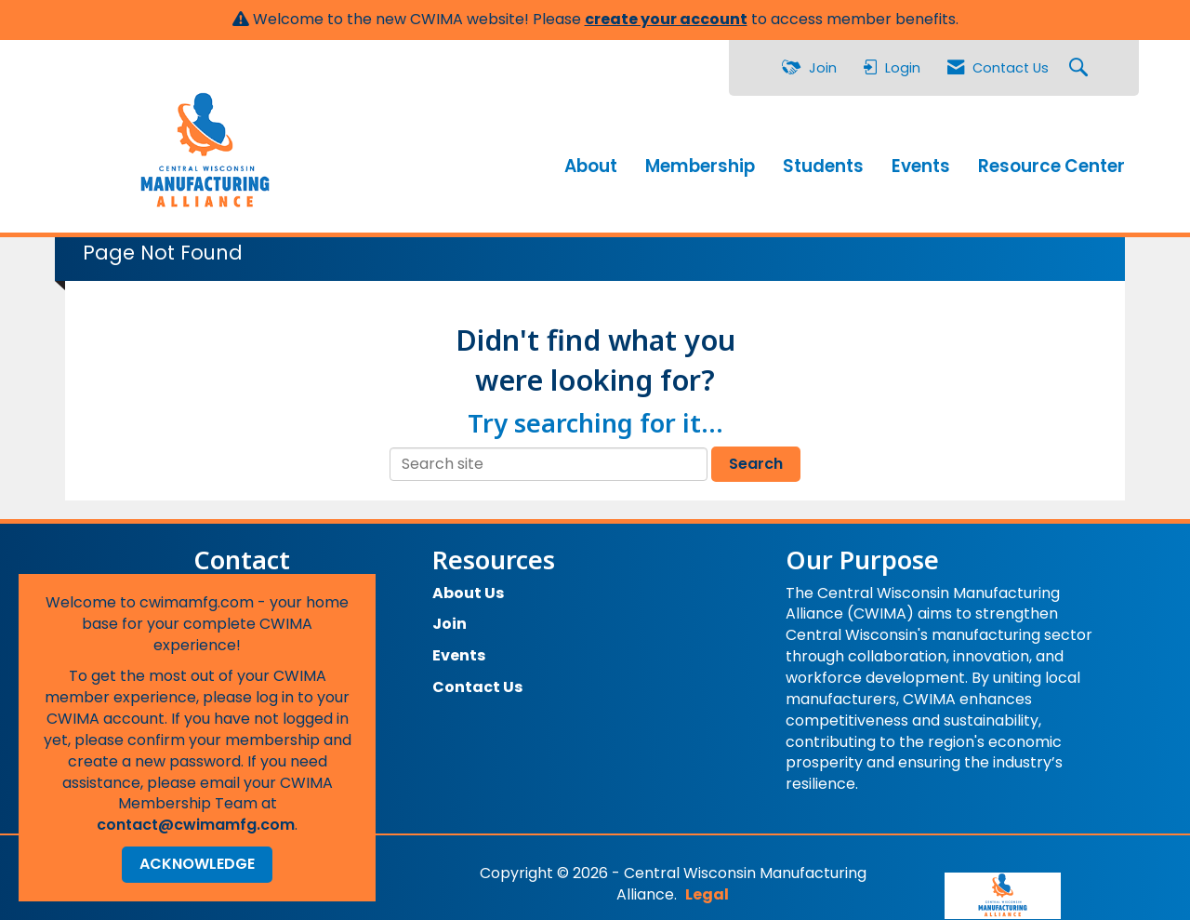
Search (756, 455)
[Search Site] (1080, 68)
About (590, 162)
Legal (808, 864)
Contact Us (477, 678)
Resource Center (1051, 162)
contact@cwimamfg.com (196, 824)
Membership (700, 162)
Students (823, 162)
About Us (468, 584)
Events (921, 162)
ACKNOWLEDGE (197, 863)
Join (449, 616)
